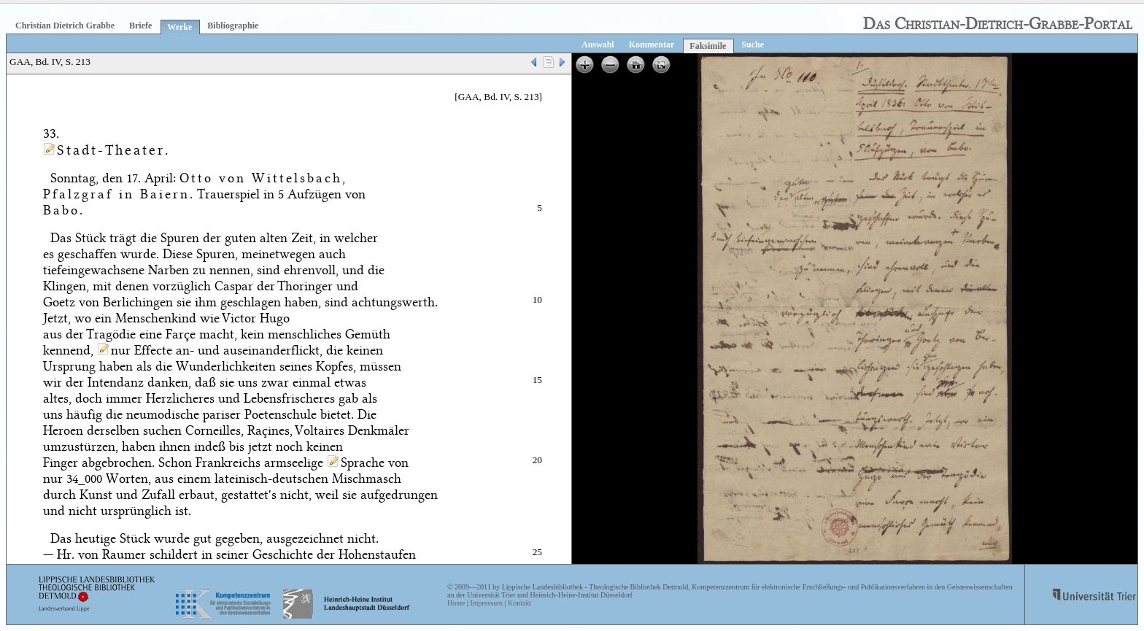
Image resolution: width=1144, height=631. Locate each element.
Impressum (486, 603)
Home (456, 603)
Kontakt (519, 603)
